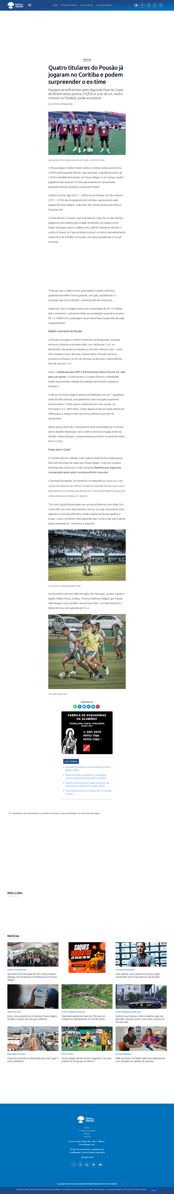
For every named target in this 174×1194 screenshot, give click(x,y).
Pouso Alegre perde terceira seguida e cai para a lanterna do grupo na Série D (86, 1060)
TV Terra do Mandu (87, 1131)
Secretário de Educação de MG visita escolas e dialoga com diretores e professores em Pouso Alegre (32, 977)
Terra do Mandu (110, 1184)
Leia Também (71, 761)
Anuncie (87, 1134)
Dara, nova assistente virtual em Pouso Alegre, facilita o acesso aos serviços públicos (32, 1017)
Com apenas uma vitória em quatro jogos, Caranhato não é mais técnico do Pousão (138, 975)
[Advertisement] (87, 267)
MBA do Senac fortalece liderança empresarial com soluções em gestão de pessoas (140, 1060)
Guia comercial (87, 5)
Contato (87, 1137)
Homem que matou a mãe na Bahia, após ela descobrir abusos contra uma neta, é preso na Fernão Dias (140, 1019)
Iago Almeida (54, 104)
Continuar (153, 1190)
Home (55, 5)
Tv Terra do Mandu (69, 5)
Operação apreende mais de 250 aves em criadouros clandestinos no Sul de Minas (83, 1017)
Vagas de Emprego (104, 5)
